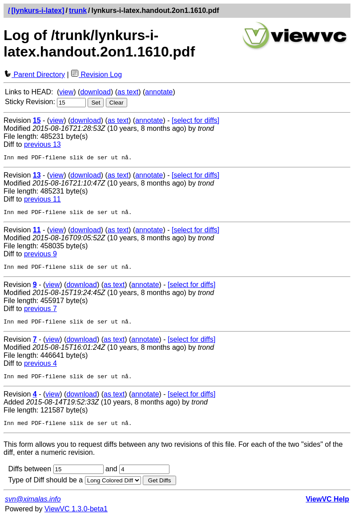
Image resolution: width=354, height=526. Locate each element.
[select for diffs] (195, 120)
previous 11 (42, 200)
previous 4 (40, 368)
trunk (78, 10)
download (95, 92)
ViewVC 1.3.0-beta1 (76, 517)
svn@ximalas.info (33, 507)
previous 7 (40, 312)
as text (127, 92)
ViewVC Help (327, 507)
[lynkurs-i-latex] (37, 10)
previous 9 (40, 256)
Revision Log (96, 74)
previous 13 (42, 144)
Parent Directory (34, 74)
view (66, 92)
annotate (159, 92)
